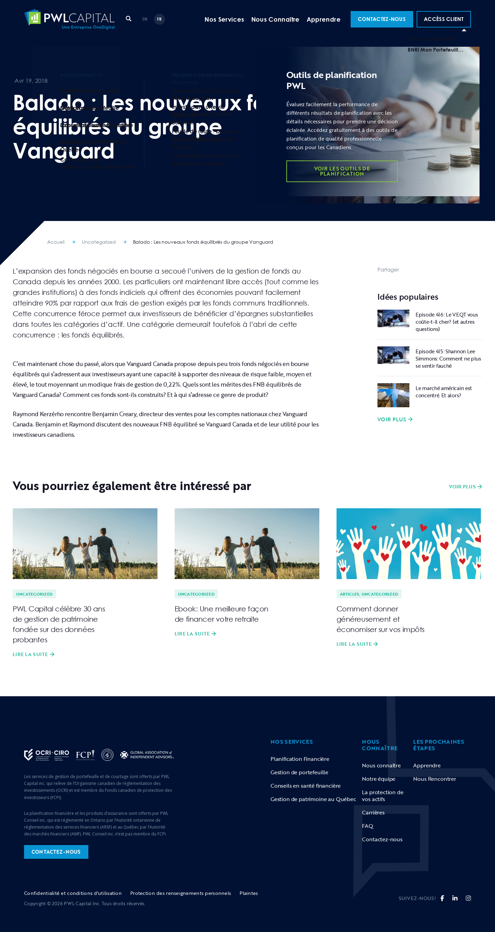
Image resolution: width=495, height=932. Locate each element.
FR (159, 25)
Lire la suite (30, 654)
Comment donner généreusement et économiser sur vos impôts (381, 619)
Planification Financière (300, 759)
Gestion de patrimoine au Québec (313, 799)
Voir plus (391, 419)
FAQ (367, 826)
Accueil (56, 242)
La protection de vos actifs (382, 795)
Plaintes (249, 893)
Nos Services (224, 26)
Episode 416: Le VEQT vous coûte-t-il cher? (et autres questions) (447, 322)
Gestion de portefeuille (299, 772)
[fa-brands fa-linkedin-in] (455, 898)
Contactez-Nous (382, 25)
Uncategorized (99, 242)
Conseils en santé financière (306, 785)
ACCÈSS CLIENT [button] (443, 25)
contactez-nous (56, 851)
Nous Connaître (275, 26)
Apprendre (324, 26)
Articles (350, 594)
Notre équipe (378, 779)
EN (145, 25)
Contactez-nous (382, 839)
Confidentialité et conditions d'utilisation (73, 893)
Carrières (373, 812)
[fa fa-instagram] (468, 898)
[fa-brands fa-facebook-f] (442, 898)
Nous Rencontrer (434, 779)
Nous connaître (381, 765)
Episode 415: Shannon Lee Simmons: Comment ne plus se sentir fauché (448, 358)
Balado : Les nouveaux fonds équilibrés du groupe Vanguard (203, 242)
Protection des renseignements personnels (180, 893)
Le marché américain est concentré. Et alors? (444, 391)
